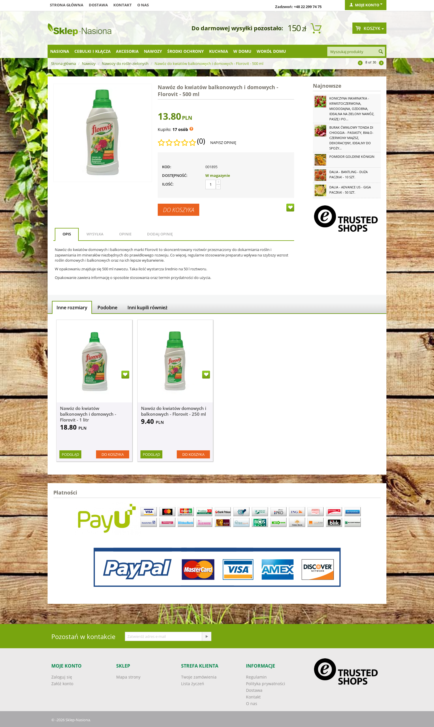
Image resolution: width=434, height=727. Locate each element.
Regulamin (256, 677)
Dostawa (98, 5)
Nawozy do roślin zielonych (125, 63)
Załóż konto (62, 683)
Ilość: (168, 184)
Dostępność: (174, 175)
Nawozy (153, 51)
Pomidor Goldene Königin (351, 156)
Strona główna (66, 5)
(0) (201, 141)
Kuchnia (218, 51)
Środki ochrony (185, 51)
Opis (67, 234)
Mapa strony (128, 677)
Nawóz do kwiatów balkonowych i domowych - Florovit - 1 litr (88, 414)
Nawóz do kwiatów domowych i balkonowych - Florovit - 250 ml (173, 411)
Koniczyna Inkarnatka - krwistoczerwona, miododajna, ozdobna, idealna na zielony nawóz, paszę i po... (351, 108)
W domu (242, 51)
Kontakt (122, 5)
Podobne (107, 307)
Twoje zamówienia (199, 677)
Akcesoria (127, 51)
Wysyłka (95, 234)
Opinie (125, 234)
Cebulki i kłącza (92, 51)
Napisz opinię (223, 142)
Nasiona (59, 51)
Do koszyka (178, 209)
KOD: (166, 166)
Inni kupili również (147, 307)
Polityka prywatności (265, 683)
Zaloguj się (61, 677)
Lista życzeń (192, 683)
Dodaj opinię (160, 234)
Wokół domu (271, 51)
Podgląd (70, 454)
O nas (143, 5)
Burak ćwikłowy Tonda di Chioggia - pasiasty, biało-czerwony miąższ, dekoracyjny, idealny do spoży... (351, 137)
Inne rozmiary (72, 307)
